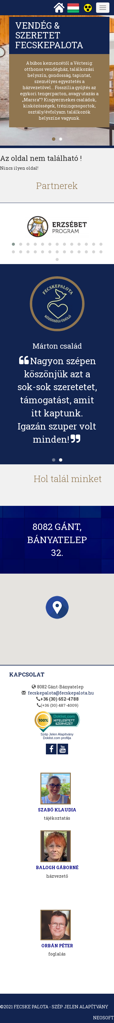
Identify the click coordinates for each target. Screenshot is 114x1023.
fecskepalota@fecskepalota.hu (61, 693)
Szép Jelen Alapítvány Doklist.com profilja (56, 736)
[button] (57, 607)
